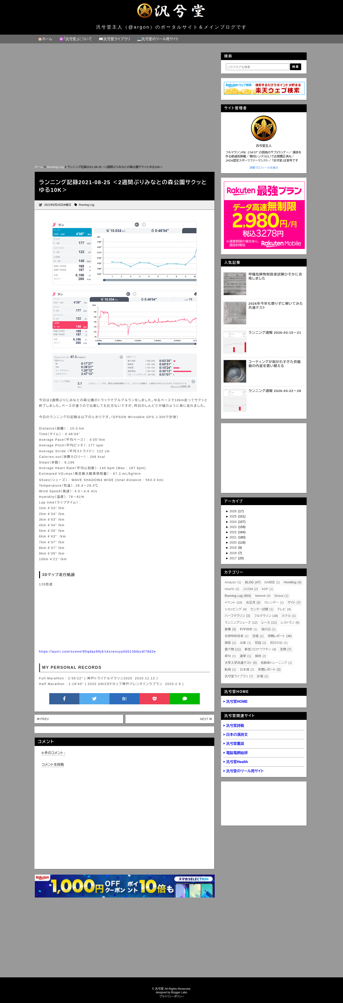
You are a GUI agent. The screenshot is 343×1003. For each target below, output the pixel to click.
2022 (233, 532)
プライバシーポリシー (171, 996)
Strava (281, 596)
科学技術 (248, 629)
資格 (230, 643)
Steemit (263, 596)
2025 (233, 516)
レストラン (290, 622)
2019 (233, 547)
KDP (267, 589)
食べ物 (233, 649)
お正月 (253, 602)
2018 (233, 553)
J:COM (250, 589)
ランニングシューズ (241, 622)
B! (124, 698)
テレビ (284, 609)
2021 (233, 537)
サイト (294, 602)
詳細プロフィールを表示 (263, 167)
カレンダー (274, 602)
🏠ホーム (45, 39)
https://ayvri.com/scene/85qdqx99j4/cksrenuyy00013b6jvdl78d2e (97, 651)
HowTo (232, 589)
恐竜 (258, 636)
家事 (230, 629)
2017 (233, 558)
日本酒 (247, 669)
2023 (233, 527)
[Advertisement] (124, 130)
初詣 (260, 643)
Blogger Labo (179, 992)
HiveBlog (292, 582)
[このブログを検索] (258, 66)
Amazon (233, 582)
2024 (233, 522)
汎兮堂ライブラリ (239, 676)
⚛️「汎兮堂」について (75, 39)
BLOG (253, 582)
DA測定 (272, 582)
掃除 (260, 656)
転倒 (230, 669)
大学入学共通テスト (241, 663)
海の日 (268, 629)
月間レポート (279, 636)
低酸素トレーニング (276, 663)
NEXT (206, 719)
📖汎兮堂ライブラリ (114, 39)
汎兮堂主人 (264, 146)
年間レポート (269, 669)
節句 (230, 656)
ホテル (289, 616)
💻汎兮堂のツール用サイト (158, 39)
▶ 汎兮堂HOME (235, 701)
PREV (43, 719)
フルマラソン (266, 616)
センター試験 (261, 609)
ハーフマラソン (237, 616)
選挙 (245, 656)
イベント (233, 602)
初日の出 (278, 643)
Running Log (86, 204)
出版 (245, 643)
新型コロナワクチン (260, 649)
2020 (233, 542)
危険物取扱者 (237, 636)
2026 (233, 511)
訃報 (262, 676)
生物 (285, 649)
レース (269, 622)
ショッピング (236, 609)
